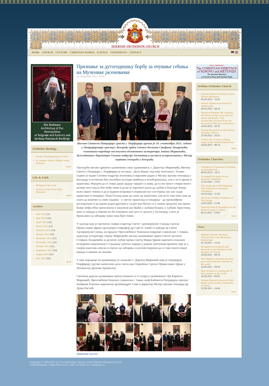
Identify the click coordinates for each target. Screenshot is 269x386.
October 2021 (43, 246)
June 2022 (41, 214)
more (68, 166)
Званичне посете (87, 353)
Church (47, 52)
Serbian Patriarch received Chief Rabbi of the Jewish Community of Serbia (217, 283)
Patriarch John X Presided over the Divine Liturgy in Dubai (218, 208)
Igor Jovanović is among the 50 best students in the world (216, 272)
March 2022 (42, 226)
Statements (118, 52)
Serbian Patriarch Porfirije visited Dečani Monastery (217, 95)
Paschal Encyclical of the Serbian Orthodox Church (217, 131)
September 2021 (44, 250)
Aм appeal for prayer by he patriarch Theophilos (214, 177)
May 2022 (41, 218)
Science (102, 52)
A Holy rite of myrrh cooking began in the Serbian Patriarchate (217, 140)
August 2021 (42, 254)
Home (35, 52)
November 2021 (44, 242)
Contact (135, 52)
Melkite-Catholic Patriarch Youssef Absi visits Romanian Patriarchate (216, 237)
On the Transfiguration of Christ (52, 156)
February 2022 (43, 230)
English (236, 52)
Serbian (232, 52)
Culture (62, 52)
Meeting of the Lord (46, 185)
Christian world (82, 52)
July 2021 (41, 258)
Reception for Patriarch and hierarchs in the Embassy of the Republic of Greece (216, 249)
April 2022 (41, 222)
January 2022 (42, 234)
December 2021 (44, 238)
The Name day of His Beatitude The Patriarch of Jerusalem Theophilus (217, 188)
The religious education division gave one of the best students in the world (217, 261)
